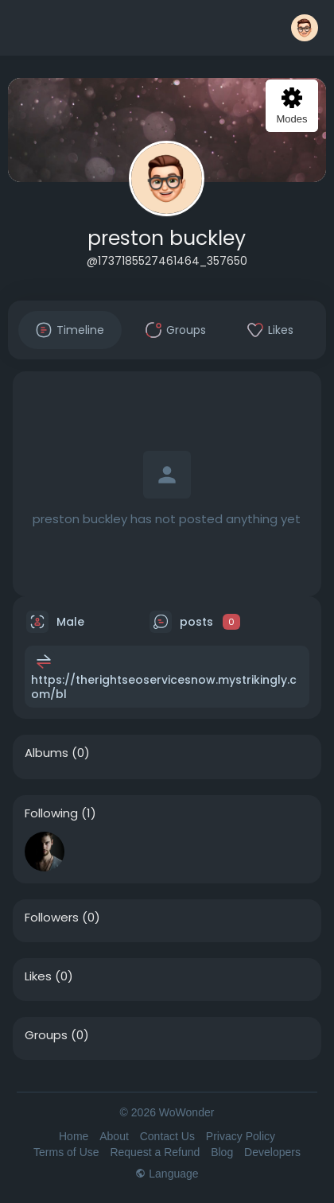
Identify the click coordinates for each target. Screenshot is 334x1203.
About (114, 1136)
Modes (291, 106)
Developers (272, 1152)
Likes (38, 976)
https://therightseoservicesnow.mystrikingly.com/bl (164, 687)
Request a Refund (155, 1152)
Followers (52, 917)
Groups (46, 1035)
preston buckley (166, 238)
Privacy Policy (240, 1136)
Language (166, 1173)
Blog (222, 1152)
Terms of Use (66, 1152)
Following (51, 813)
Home (73, 1136)
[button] (305, 28)
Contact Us (167, 1136)
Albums (46, 753)
